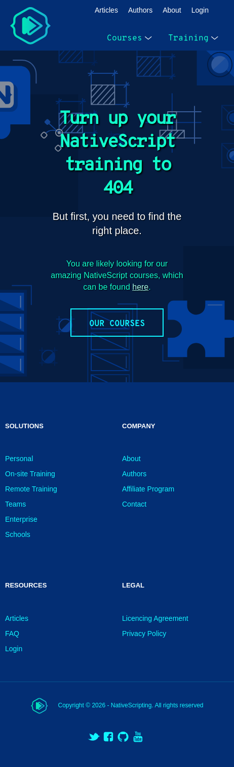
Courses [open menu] (129, 38)
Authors (140, 10)
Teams (15, 504)
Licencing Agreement (155, 618)
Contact (134, 504)
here (140, 287)
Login (200, 10)
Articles (106, 10)
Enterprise (21, 519)
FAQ (12, 633)
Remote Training (31, 489)
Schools (17, 534)
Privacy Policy (144, 633)
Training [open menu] (193, 38)
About (172, 10)
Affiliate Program (148, 489)
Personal (19, 459)
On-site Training (30, 474)
